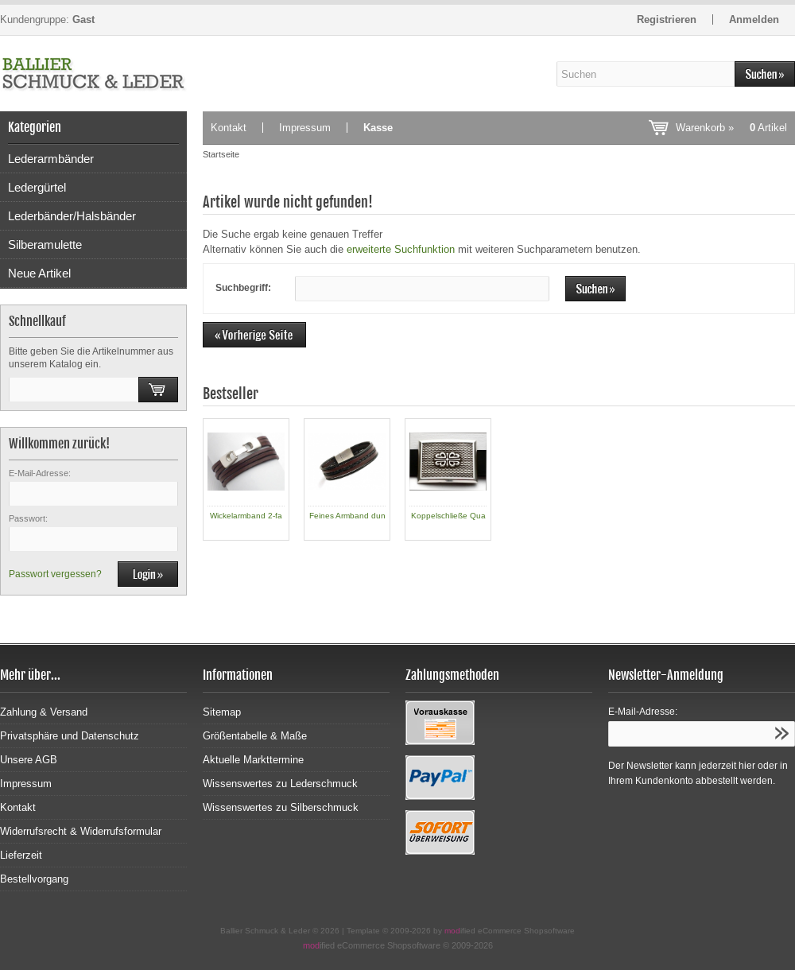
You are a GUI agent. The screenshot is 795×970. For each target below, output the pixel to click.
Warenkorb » (731, 128)
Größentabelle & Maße (255, 736)
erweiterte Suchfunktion (401, 249)
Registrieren (666, 19)
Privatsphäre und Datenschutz (69, 736)
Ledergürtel (37, 187)
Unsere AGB (28, 760)
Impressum (305, 128)
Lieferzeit (21, 855)
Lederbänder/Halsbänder (72, 216)
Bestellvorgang (34, 879)
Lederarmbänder (51, 158)
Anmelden (754, 19)
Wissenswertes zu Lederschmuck (280, 784)
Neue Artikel (39, 273)
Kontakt (228, 128)
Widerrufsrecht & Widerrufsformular (80, 831)
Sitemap (222, 712)
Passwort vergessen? (55, 574)
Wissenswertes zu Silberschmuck (281, 807)
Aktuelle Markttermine (253, 760)
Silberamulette (45, 244)
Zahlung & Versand (43, 712)
